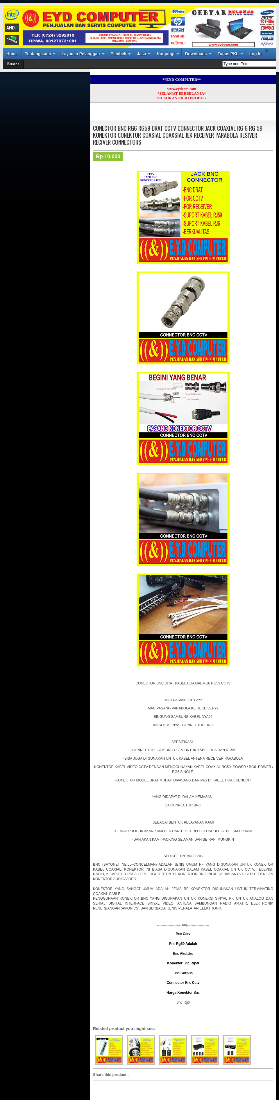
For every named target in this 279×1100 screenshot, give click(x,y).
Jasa (141, 53)
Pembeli (118, 53)
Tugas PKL (228, 53)
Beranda (13, 63)
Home (12, 53)
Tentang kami (38, 53)
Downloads (196, 53)
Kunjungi (165, 53)
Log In (255, 53)
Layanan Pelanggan (81, 53)
